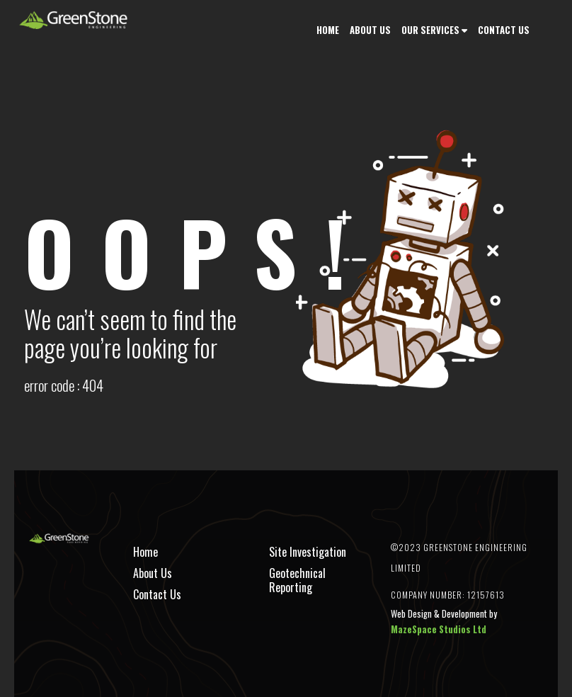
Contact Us (504, 30)
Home (327, 30)
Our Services (430, 30)
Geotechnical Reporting (297, 580)
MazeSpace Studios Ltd (438, 629)
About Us (370, 30)
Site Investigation (307, 551)
